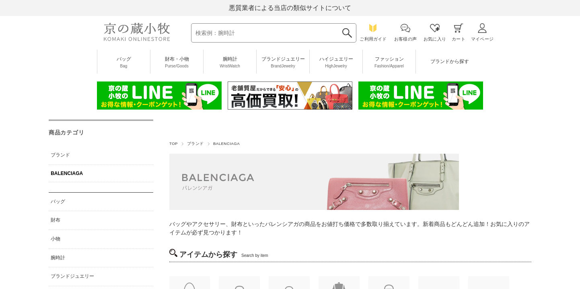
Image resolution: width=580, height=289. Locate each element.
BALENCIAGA (67, 173)
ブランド (195, 143)
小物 (55, 239)
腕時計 (230, 62)
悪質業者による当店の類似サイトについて (290, 7)
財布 (55, 220)
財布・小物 (176, 62)
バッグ (123, 62)
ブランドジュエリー (283, 62)
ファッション (389, 62)
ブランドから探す (449, 65)
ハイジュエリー (336, 62)
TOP (173, 143)
